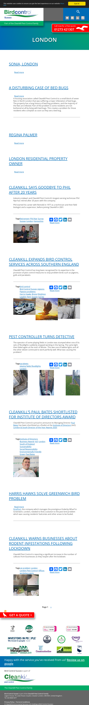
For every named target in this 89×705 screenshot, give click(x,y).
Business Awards (27, 441)
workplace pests (27, 573)
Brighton (42, 294)
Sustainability (25, 446)
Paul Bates (30, 454)
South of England (27, 444)
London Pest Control (29, 570)
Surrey (41, 218)
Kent (29, 296)
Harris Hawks (25, 294)
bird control (25, 286)
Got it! (76, 3)
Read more (19, 72)
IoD (36, 441)
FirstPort (17, 509)
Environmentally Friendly (30, 451)
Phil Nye (33, 218)
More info (7, 6)
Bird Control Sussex (28, 289)
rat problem (25, 568)
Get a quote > (20, 615)
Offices (41, 570)
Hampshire (38, 221)
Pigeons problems (28, 291)
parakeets (24, 363)
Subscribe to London (5, 611)
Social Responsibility (28, 449)
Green (22, 454)
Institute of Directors (29, 439)
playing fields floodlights (30, 366)
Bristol (35, 294)
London (29, 221)
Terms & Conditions (23, 702)
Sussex (23, 221)
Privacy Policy (9, 702)
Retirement (25, 218)
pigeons (40, 289)
